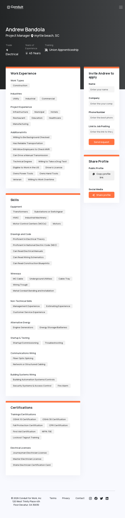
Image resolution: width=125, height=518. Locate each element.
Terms (52, 498)
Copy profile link (101, 175)
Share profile (101, 194)
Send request (101, 142)
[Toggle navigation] (121, 7)
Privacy (66, 498)
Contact (80, 498)
